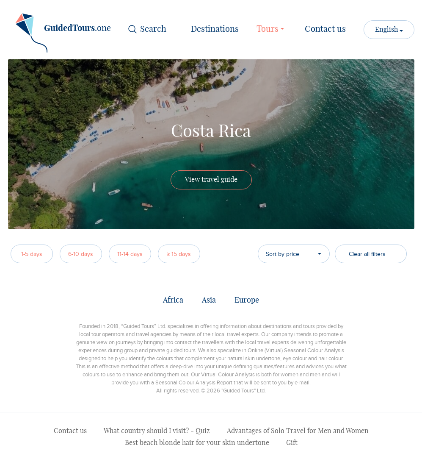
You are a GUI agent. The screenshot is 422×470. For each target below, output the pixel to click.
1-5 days (31, 254)
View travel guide (211, 179)
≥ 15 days (179, 254)
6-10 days (80, 254)
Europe (246, 300)
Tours (272, 28)
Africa (173, 300)
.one (63, 31)
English (387, 29)
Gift (292, 442)
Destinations (215, 29)
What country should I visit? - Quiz (157, 431)
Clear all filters (367, 254)
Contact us (325, 29)
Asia (209, 300)
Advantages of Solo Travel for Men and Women (298, 431)
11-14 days (130, 254)
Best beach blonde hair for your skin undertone (197, 442)
